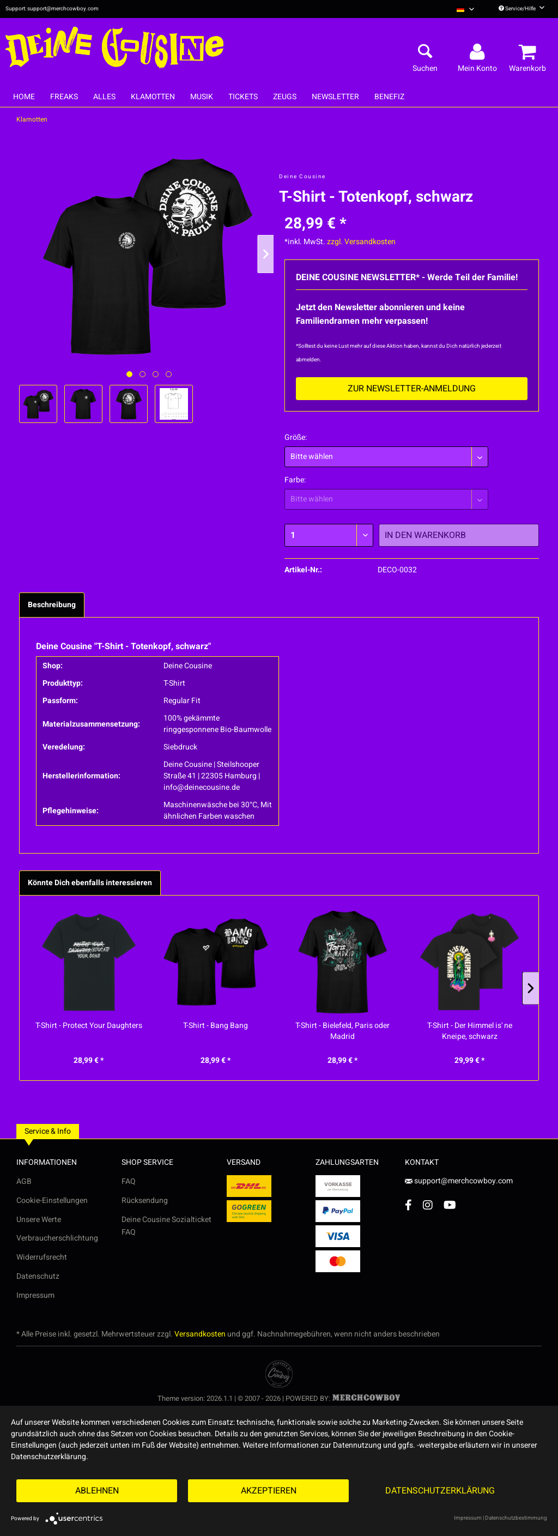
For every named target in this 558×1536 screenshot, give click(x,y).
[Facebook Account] (408, 1205)
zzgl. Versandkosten (361, 241)
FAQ (129, 1181)
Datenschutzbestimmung (516, 1518)
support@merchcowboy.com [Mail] (459, 1181)
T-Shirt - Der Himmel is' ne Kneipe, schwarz (469, 1031)
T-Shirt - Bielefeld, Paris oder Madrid (342, 1031)
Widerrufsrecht (41, 1257)
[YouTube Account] (450, 1205)
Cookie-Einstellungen (52, 1200)
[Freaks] (64, 97)
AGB (24, 1181)
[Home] (24, 97)
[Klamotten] (153, 97)
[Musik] (202, 97)
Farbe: (295, 480)
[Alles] (104, 97)
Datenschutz (37, 1276)
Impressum (35, 1295)
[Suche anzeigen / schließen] (425, 52)
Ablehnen (97, 1490)
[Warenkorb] (529, 52)
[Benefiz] (389, 97)
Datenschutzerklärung (440, 1490)
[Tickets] (243, 97)
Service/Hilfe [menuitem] (521, 9)
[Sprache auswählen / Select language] (465, 9)
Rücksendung (145, 1200)
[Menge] (328, 535)
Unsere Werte (38, 1219)
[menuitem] (465, 9)
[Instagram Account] (428, 1205)
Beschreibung (52, 604)
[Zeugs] (284, 97)
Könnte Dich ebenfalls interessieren (90, 882)
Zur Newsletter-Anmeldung (412, 388)
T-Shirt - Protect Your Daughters (88, 1025)
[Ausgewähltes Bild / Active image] (129, 374)
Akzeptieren (268, 1490)
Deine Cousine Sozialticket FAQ (166, 1226)
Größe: (295, 437)
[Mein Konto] (479, 52)
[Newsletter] (335, 97)
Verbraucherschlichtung (57, 1238)
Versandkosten (200, 1334)
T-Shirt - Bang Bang (215, 1025)
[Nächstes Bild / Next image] (142, 374)
